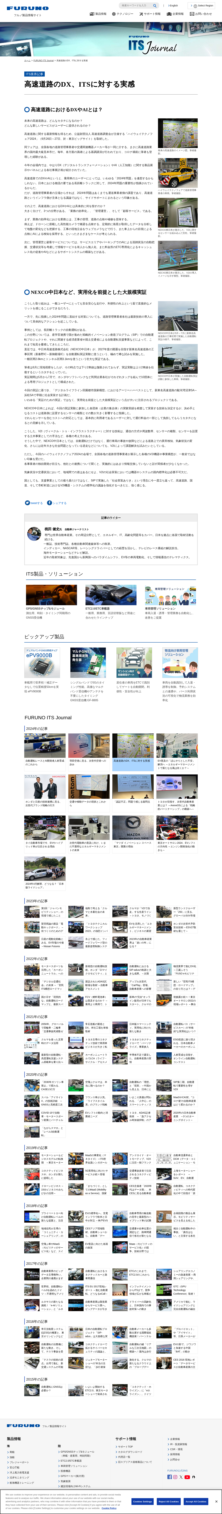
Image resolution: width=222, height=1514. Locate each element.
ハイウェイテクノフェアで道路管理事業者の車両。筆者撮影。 (178, 176)
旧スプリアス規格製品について (135, 1462)
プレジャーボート (19, 1462)
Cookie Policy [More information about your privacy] (109, 1508)
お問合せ (175, 1459)
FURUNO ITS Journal (43, 60)
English (174, 5)
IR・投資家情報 (178, 1444)
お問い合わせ (203, 13)
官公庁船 (14, 1467)
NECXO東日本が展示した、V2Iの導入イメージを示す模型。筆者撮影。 (178, 259)
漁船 (12, 1457)
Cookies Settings (142, 1502)
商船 (12, 1452)
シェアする (56, 502)
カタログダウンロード (130, 1451)
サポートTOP (125, 1446)
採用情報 (175, 1454)
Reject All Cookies (169, 1502)
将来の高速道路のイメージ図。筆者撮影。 (178, 136)
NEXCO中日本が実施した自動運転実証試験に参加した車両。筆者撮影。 (178, 362)
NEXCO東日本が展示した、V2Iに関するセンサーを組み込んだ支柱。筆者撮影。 (178, 218)
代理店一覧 (124, 1457)
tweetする (33, 502)
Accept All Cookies (196, 1502)
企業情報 (178, 13)
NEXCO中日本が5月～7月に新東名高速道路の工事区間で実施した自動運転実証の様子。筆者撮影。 (178, 321)
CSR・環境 (176, 1449)
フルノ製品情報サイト (37, 1426)
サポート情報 (152, 13)
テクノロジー (125, 13)
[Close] (216, 1502)
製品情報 (100, 13)
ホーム (27, 60)
